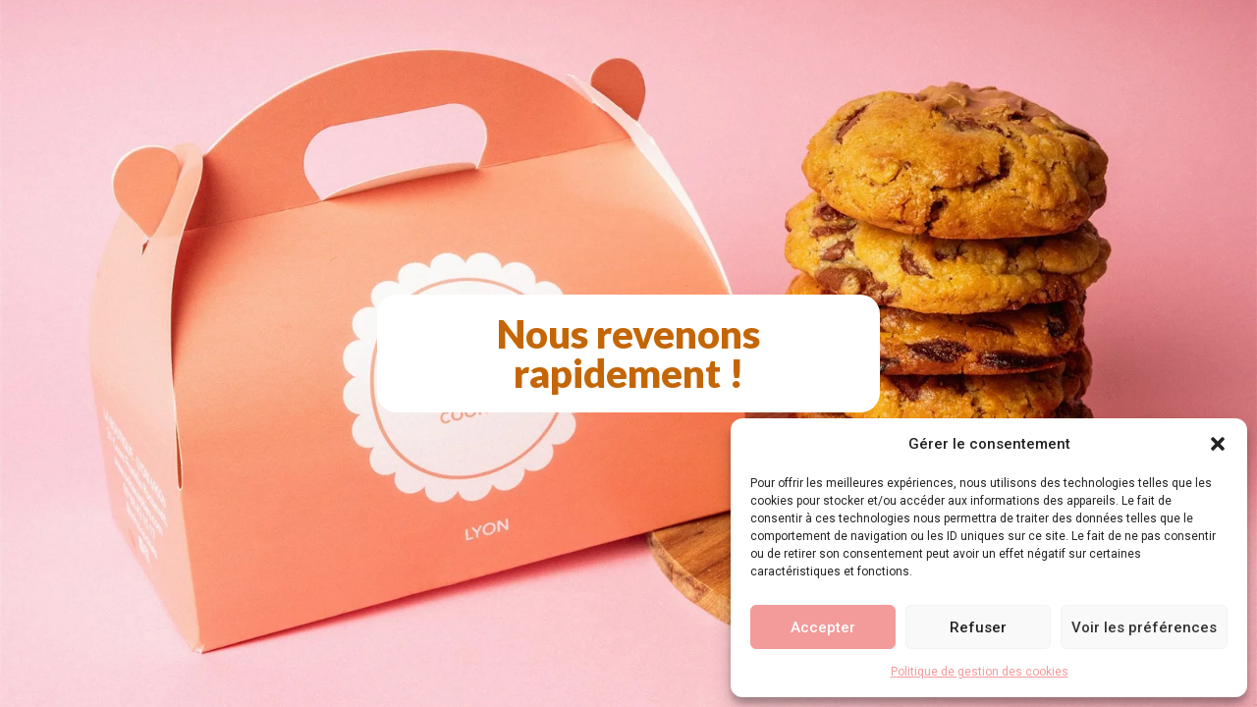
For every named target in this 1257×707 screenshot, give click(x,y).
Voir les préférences (1144, 627)
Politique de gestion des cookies (979, 672)
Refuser (978, 627)
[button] (1218, 444)
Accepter (823, 627)
